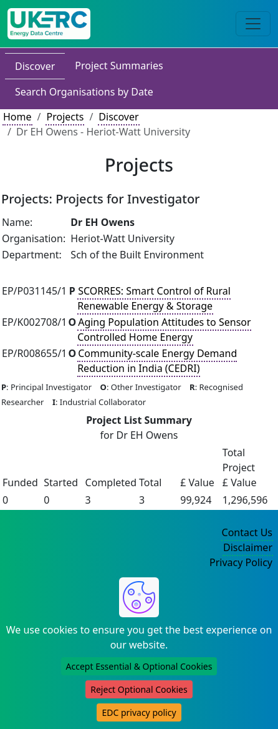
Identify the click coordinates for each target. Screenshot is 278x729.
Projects (65, 117)
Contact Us (247, 532)
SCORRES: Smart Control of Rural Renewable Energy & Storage (154, 298)
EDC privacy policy (139, 712)
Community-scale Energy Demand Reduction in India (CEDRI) (157, 360)
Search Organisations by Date (84, 92)
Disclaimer (247, 547)
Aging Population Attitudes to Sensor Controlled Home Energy (164, 329)
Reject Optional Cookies (138, 689)
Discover (35, 66)
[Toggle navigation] (253, 23)
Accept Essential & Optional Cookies (139, 666)
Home (17, 117)
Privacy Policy (240, 562)
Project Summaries (119, 65)
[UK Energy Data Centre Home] (48, 23)
